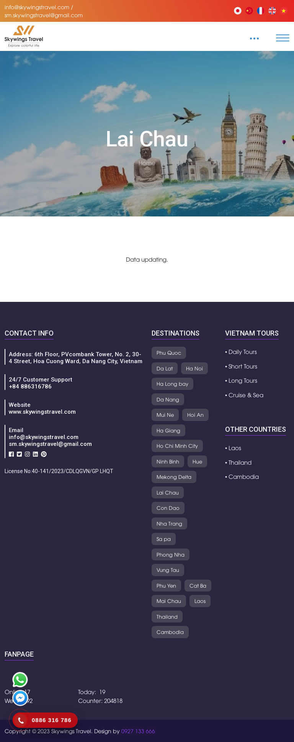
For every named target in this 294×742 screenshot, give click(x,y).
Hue (197, 461)
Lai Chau (168, 492)
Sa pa (164, 538)
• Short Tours (241, 366)
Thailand (167, 616)
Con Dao (168, 507)
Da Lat (165, 368)
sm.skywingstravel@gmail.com (50, 444)
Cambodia (170, 631)
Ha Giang (168, 430)
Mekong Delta (174, 476)
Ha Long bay (172, 383)
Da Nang (168, 399)
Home (147, 162)
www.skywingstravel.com (42, 411)
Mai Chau (169, 600)
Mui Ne (165, 414)
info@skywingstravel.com (43, 437)
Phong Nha (171, 554)
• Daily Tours (241, 351)
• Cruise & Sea (244, 394)
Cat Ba (197, 585)
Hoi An (195, 414)
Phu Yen (166, 585)
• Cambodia (242, 476)
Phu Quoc (169, 352)
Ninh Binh (168, 461)
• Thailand (238, 462)
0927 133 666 (138, 730)
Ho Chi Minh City (177, 445)
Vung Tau (168, 569)
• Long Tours (241, 380)
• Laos (233, 447)
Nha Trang (169, 523)
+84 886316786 (30, 386)
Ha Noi (194, 368)
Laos (200, 600)
